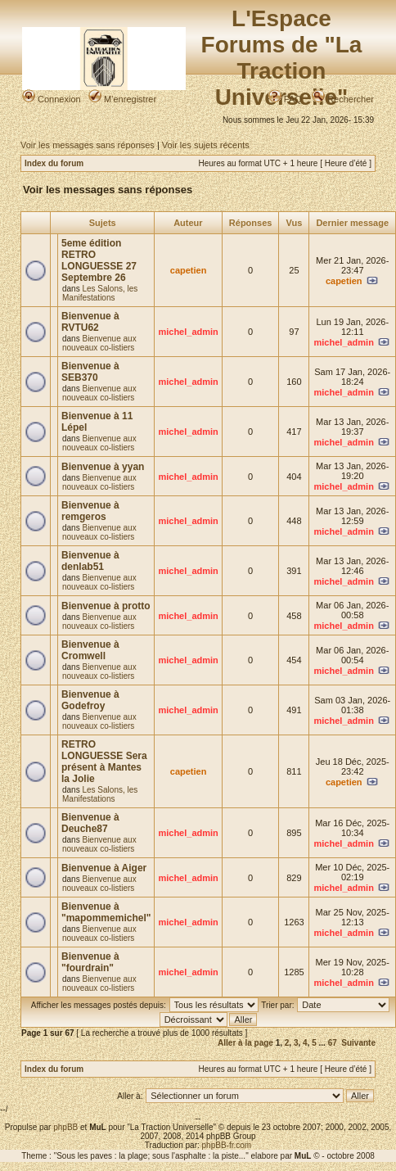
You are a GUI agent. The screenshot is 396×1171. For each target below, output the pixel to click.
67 (332, 1042)
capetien (188, 270)
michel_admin (188, 332)
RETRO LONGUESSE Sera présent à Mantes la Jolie (104, 761)
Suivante (358, 1042)
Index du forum (54, 163)
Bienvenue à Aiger (103, 868)
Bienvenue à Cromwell (90, 650)
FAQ (285, 99)
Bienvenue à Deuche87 (90, 823)
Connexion (51, 99)
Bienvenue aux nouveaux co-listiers (99, 343)
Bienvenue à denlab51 (90, 560)
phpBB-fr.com (227, 1145)
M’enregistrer (122, 99)
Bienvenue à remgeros (90, 511)
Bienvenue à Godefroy (90, 700)
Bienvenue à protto (106, 606)
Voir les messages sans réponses (87, 145)
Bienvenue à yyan (102, 466)
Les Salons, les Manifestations (99, 293)
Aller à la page (245, 1042)
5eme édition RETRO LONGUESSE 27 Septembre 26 (99, 260)
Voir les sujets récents (206, 145)
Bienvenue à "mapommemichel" (106, 912)
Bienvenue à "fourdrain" (90, 962)
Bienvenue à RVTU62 (90, 321)
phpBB (65, 1127)
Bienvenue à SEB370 (90, 371)
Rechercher (343, 99)
